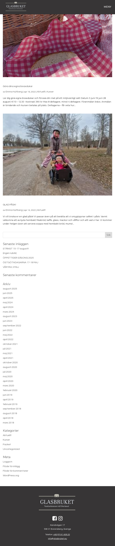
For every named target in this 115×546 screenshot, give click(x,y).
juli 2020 (7, 372)
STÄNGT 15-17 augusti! (16, 248)
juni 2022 (7, 330)
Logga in (7, 461)
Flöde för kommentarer (15, 471)
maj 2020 (8, 376)
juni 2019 (7, 395)
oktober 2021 (10, 344)
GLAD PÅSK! (9, 204)
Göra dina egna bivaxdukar (17, 86)
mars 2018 (8, 422)
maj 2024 (8, 302)
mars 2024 (8, 312)
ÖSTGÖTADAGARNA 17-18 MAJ (20, 262)
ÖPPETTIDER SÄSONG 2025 (18, 258)
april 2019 (8, 399)
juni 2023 (7, 321)
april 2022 (8, 339)
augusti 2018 (10, 413)
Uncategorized (11, 449)
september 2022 (12, 325)
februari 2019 (10, 404)
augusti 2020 (10, 367)
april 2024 (8, 307)
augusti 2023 (10, 316)
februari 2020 (10, 390)
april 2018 (8, 418)
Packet (7, 444)
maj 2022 (8, 335)
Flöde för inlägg (11, 466)
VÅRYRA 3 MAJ (11, 267)
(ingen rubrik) (10, 253)
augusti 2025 (10, 288)
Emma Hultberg (14, 91)
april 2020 (8, 381)
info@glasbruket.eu (57, 539)
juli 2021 (7, 348)
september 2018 (12, 409)
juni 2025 (7, 293)
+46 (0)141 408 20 (61, 535)
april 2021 (8, 358)
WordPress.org (11, 475)
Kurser (50, 91)
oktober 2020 (10, 362)
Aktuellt (41, 91)
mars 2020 (8, 385)
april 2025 (8, 298)
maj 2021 (8, 353)
